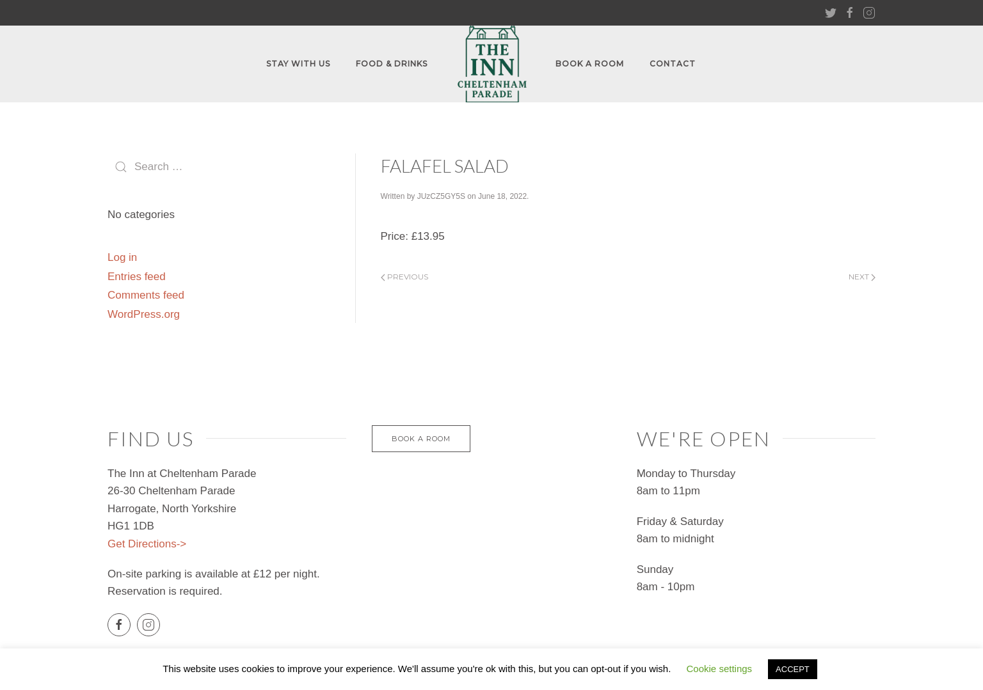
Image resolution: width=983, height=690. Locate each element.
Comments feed (146, 295)
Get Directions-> (147, 544)
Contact (673, 63)
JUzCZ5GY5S (441, 196)
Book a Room (421, 438)
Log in (122, 257)
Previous (404, 276)
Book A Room (589, 63)
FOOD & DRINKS (392, 63)
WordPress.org (144, 314)
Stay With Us (298, 63)
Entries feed (137, 277)
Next (862, 276)
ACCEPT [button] (793, 669)
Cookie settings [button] (720, 668)
